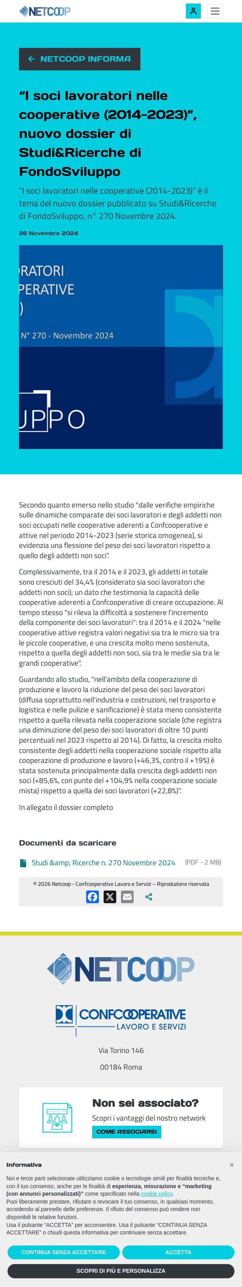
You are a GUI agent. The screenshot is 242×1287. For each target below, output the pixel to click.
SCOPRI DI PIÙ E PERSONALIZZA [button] (121, 1271)
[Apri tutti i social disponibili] (148, 897)
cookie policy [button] (156, 1194)
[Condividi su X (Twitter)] (110, 897)
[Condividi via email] (127, 897)
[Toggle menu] (215, 11)
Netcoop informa (85, 59)
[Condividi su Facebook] (92, 897)
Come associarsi (126, 1131)
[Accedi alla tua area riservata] (193, 11)
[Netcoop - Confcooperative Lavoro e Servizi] (62, 11)
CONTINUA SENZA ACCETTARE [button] (64, 1252)
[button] (231, 1165)
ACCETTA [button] (178, 1252)
